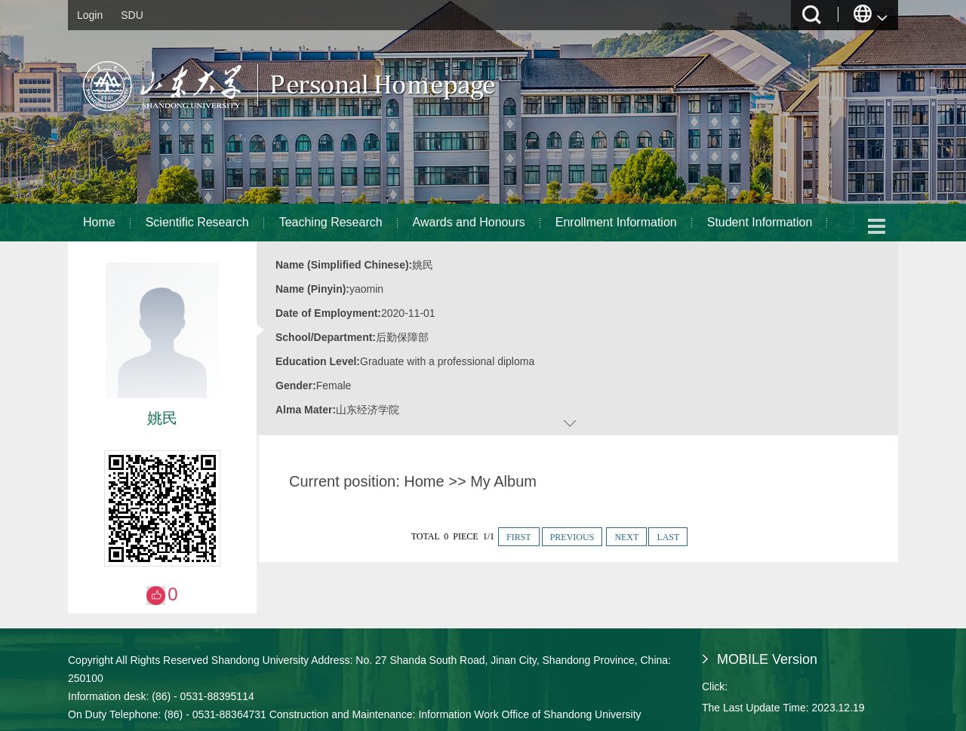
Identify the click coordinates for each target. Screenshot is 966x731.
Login (90, 15)
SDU (132, 15)
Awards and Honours (469, 222)
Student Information (760, 222)
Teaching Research (331, 222)
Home (99, 222)
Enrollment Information (616, 222)
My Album (503, 481)
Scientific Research (197, 222)
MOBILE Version (767, 659)
